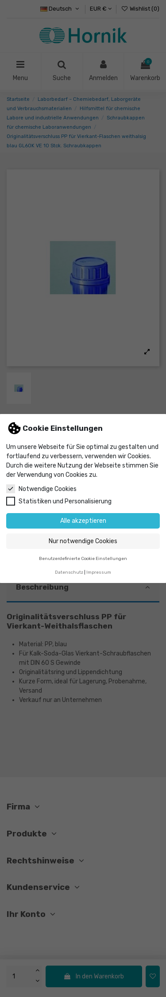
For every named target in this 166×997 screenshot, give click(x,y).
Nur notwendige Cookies (83, 541)
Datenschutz (69, 572)
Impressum (98, 572)
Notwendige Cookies (41, 488)
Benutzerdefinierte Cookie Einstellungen (83, 558)
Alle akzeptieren (83, 521)
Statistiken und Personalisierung (59, 501)
